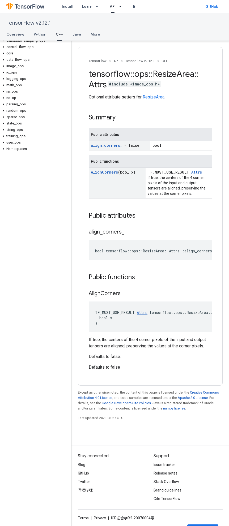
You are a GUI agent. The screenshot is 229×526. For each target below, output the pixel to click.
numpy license (174, 408)
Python (40, 34)
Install (67, 6)
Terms (83, 518)
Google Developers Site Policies (126, 403)
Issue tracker (164, 465)
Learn (87, 6)
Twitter (84, 482)
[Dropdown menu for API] (122, 6)
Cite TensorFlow (167, 499)
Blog (81, 465)
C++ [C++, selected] (59, 34)
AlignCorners (104, 172)
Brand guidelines (167, 490)
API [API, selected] (113, 6)
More (95, 34)
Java (77, 34)
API (115, 61)
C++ (164, 61)
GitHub (211, 6)
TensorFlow (98, 61)
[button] (34, 40)
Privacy (100, 518)
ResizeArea (153, 97)
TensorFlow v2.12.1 (28, 23)
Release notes (165, 473)
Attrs (196, 172)
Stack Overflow (166, 482)
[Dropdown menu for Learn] (98, 6)
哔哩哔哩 (85, 490)
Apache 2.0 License (193, 398)
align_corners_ (106, 145)
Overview (15, 34)
